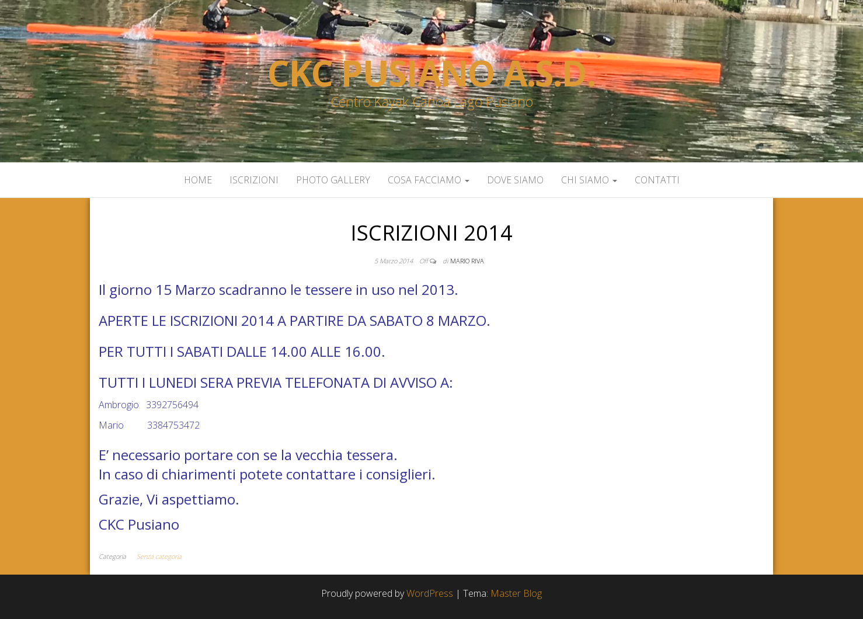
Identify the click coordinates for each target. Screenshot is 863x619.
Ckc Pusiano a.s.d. (431, 73)
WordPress (429, 593)
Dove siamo (515, 179)
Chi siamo (589, 179)
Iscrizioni (254, 179)
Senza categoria (159, 556)
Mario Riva (467, 260)
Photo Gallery (333, 179)
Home (198, 179)
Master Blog (516, 593)
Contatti (657, 179)
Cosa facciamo (428, 179)
